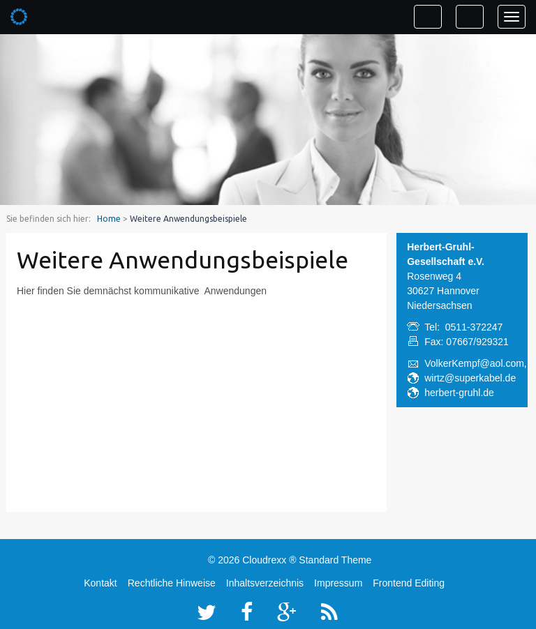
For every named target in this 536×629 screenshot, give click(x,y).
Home (109, 218)
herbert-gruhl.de (459, 392)
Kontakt (100, 583)
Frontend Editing (409, 583)
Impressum (338, 583)
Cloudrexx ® (269, 560)
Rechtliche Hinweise (172, 583)
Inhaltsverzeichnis (265, 583)
